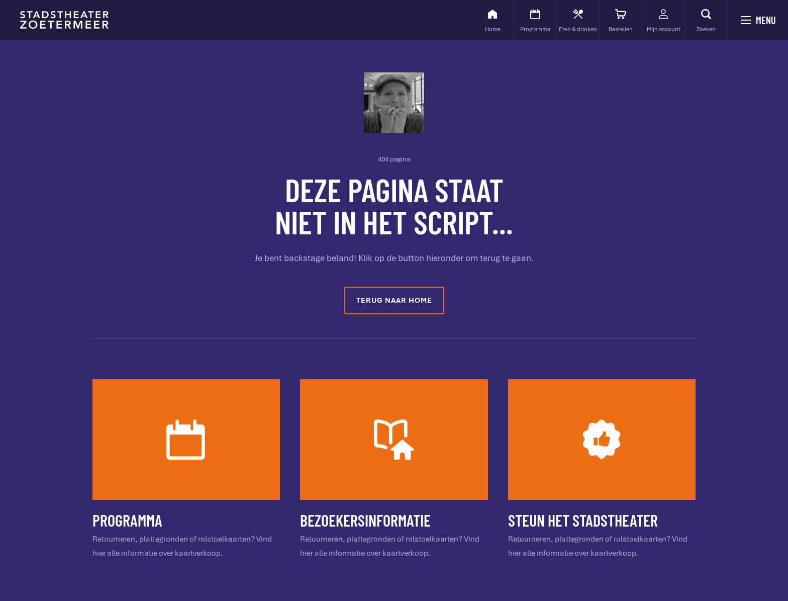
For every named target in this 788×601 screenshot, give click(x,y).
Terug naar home (394, 300)
